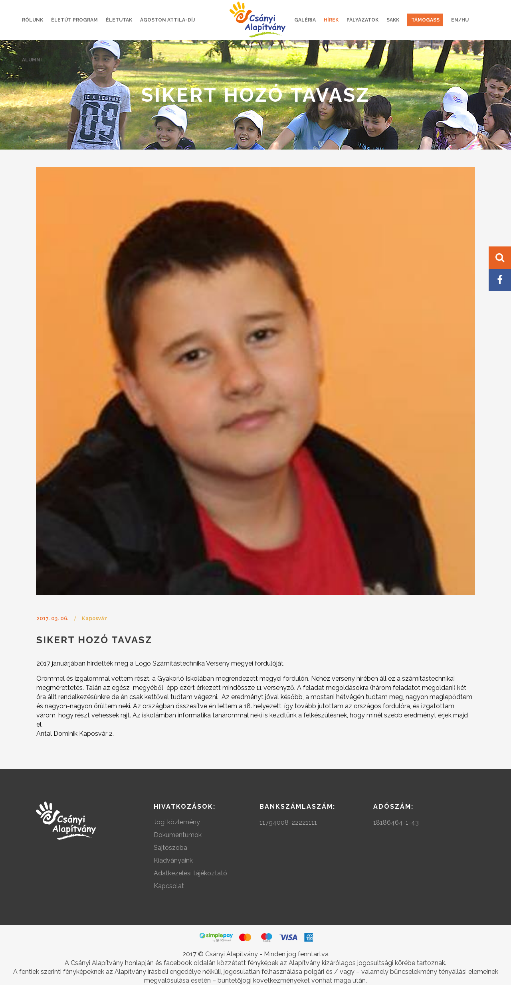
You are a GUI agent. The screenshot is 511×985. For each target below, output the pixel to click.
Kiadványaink (173, 860)
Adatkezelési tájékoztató (190, 873)
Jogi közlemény (177, 822)
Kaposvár (94, 618)
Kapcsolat (169, 886)
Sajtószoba (170, 847)
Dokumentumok (178, 835)
